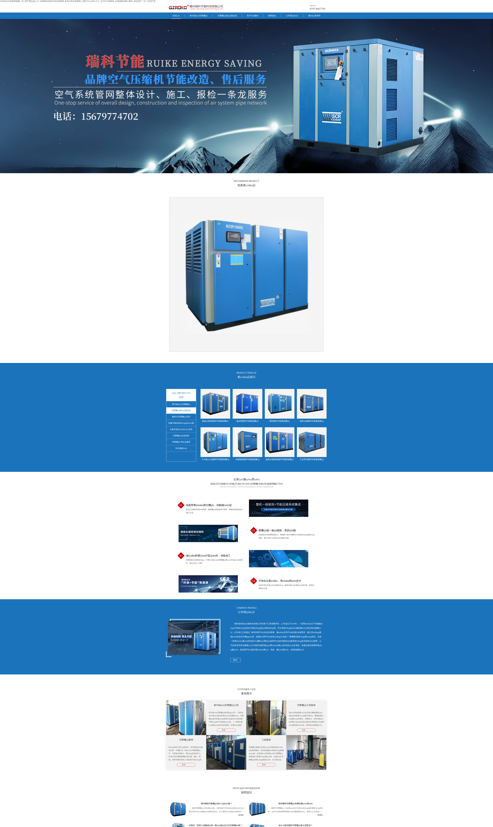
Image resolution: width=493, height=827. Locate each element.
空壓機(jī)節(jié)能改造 (227, 16)
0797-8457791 (318, 8)
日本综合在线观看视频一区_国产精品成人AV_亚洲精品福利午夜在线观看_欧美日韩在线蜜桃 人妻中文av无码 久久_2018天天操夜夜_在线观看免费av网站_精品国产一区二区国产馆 (78, 1)
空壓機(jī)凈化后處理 (181, 442)
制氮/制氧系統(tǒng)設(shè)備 (181, 423)
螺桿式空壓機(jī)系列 (181, 417)
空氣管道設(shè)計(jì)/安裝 (181, 429)
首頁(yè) (176, 16)
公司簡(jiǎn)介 (292, 16)
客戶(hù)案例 (252, 16)
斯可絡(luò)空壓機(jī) (199, 16)
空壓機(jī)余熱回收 (181, 436)
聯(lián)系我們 (314, 16)
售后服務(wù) (181, 448)
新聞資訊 (272, 16)
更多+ (235, 660)
